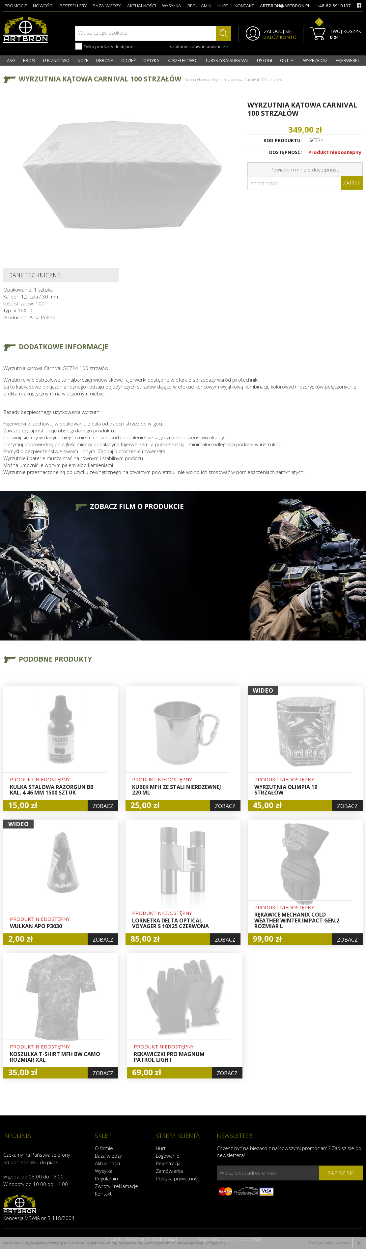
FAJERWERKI (347, 60)
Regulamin (106, 1178)
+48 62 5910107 (334, 6)
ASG (11, 60)
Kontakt (103, 1193)
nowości (43, 6)
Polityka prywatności (178, 1178)
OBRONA (104, 60)
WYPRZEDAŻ (315, 60)
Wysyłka (103, 1171)
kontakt (244, 6)
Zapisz (352, 183)
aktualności (141, 6)
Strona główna (196, 79)
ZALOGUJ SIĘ (278, 31)
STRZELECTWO (181, 60)
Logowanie (168, 1155)
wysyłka (171, 6)
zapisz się (340, 1173)
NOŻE (82, 60)
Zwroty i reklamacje (116, 1186)
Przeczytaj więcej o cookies (329, 1242)
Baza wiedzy (108, 1155)
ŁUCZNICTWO (56, 60)
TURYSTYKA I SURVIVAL (227, 60)
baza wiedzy (107, 6)
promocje (16, 6)
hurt (222, 6)
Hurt (161, 1148)
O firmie (104, 1148)
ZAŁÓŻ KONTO (280, 37)
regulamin (199, 6)
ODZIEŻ (128, 60)
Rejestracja (168, 1163)
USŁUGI (264, 60)
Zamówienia (169, 1171)
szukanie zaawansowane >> (199, 46)
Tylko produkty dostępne (104, 46)
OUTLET (287, 60)
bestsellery (73, 6)
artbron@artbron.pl (285, 6)
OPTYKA (151, 60)
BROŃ (29, 60)
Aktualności (107, 1163)
